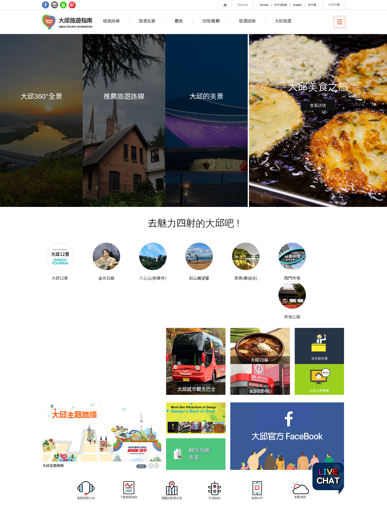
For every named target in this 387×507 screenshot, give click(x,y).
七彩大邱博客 (319, 352)
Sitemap (242, 5)
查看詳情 (318, 106)
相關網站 (266, 488)
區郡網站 (305, 488)
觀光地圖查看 (199, 415)
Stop (47, 418)
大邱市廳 (334, 5)
